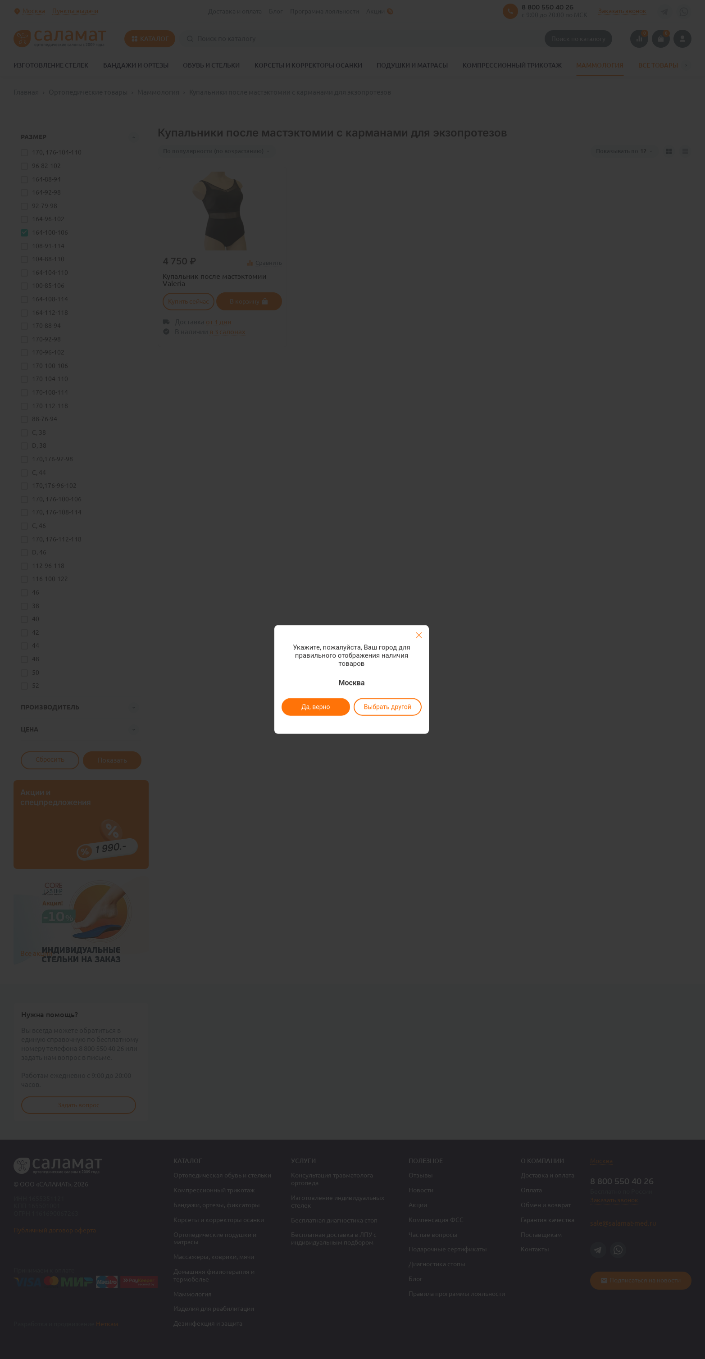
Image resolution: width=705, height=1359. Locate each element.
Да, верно (315, 706)
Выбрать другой (387, 706)
